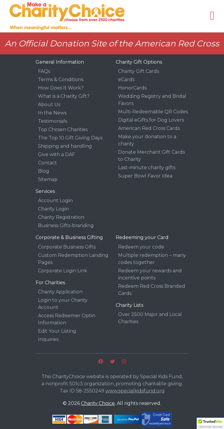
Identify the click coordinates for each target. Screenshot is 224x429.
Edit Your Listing (57, 331)
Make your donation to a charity (147, 140)
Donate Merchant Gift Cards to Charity (151, 155)
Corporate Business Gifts (67, 247)
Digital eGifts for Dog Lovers (151, 120)
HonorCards (132, 88)
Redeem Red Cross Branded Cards (151, 289)
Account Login (55, 200)
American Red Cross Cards (149, 128)
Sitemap (48, 179)
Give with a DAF (56, 154)
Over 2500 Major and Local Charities (150, 318)
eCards (126, 79)
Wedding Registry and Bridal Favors (152, 99)
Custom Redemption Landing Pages (73, 258)
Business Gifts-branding (66, 225)
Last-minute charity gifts (146, 167)
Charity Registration (61, 217)
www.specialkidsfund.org (135, 391)
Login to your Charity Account (63, 303)
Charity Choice (98, 403)
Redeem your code (141, 247)
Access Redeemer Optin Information (66, 319)
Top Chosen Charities (63, 129)
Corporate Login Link (62, 271)
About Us (49, 104)
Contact (47, 163)
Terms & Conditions (60, 79)
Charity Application (60, 292)
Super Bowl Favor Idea (145, 176)
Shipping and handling (65, 146)
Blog (43, 171)
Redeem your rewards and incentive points (150, 274)
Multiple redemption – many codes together (152, 258)
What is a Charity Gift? (64, 96)
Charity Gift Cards (138, 71)
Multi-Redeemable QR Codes (153, 111)
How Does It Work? (61, 88)
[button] (210, 423)
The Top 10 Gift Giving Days (70, 138)
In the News (52, 113)
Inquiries (48, 339)
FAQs (44, 71)
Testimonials (52, 121)
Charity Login (53, 209)
